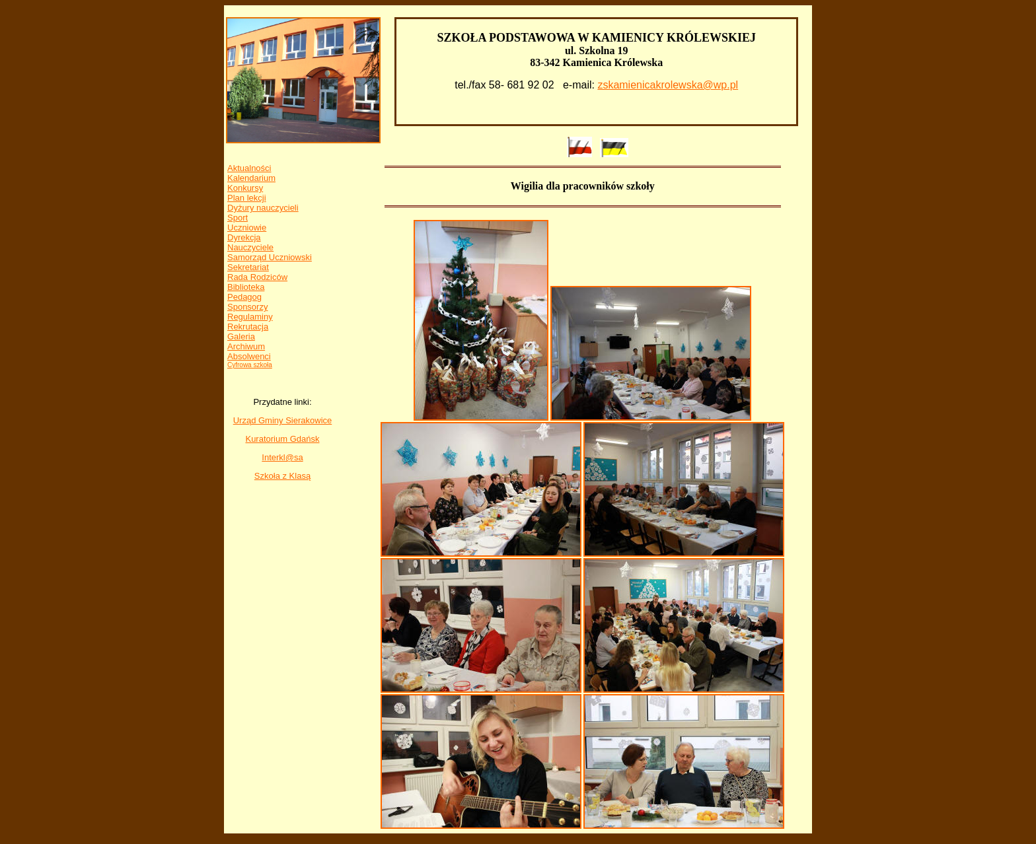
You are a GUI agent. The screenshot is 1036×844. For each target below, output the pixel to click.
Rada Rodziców (257, 277)
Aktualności (249, 168)
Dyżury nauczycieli (263, 208)
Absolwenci (249, 356)
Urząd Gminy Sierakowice (282, 420)
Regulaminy (250, 317)
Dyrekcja (244, 237)
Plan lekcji (246, 198)
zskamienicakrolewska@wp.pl (667, 84)
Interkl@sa (282, 457)
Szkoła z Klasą (282, 476)
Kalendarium (251, 178)
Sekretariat (248, 267)
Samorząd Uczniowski (269, 257)
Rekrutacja (247, 327)
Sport (237, 218)
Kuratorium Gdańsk (282, 439)
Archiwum (246, 346)
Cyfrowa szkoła (249, 365)
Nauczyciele (250, 247)
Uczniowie (246, 227)
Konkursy (245, 188)
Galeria (241, 336)
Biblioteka (245, 287)
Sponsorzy (247, 307)
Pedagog (244, 297)
